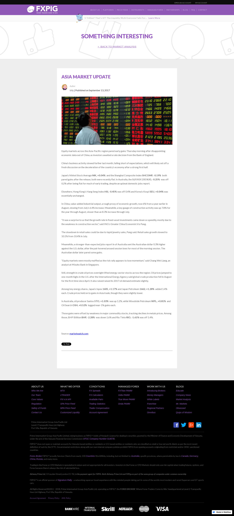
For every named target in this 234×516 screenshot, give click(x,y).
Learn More (154, 18)
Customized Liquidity (70, 412)
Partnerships (173, 10)
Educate (180, 390)
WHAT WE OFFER (70, 386)
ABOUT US (37, 386)
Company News (183, 395)
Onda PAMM (124, 404)
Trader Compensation (99, 408)
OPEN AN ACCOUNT (182, 3)
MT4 (62, 390)
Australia (135, 456)
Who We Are (37, 390)
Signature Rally (65, 480)
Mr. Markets (181, 404)
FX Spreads (94, 390)
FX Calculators (96, 395)
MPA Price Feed (67, 408)
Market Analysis (183, 399)
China (32, 459)
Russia (39, 459)
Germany (193, 456)
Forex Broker (36, 456)
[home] (42, 10)
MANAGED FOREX (128, 386)
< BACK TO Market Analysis (117, 46)
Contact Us (36, 412)
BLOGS (180, 386)
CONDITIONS (97, 386)
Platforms (108, 10)
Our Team (36, 395)
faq (193, 10)
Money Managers (155, 395)
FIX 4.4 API (65, 399)
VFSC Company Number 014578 (98, 439)
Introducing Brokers (156, 390)
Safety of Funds (38, 408)
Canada (184, 456)
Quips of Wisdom (184, 412)
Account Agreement (98, 412)
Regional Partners (155, 408)
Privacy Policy (53, 498)
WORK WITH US (156, 386)
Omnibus (151, 412)
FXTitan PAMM (125, 390)
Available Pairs (96, 399)
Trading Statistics (97, 404)
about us (95, 10)
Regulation (36, 404)
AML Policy (66, 498)
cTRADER (65, 395)
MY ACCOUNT (201, 3)
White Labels (153, 399)
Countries (90, 456)
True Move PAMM (126, 399)
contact (202, 10)
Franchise (151, 404)
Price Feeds (122, 10)
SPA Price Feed (67, 404)
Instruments (137, 10)
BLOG (185, 10)
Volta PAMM (124, 395)
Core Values (37, 399)
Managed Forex (155, 10)
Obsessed (180, 408)
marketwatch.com (79, 333)
